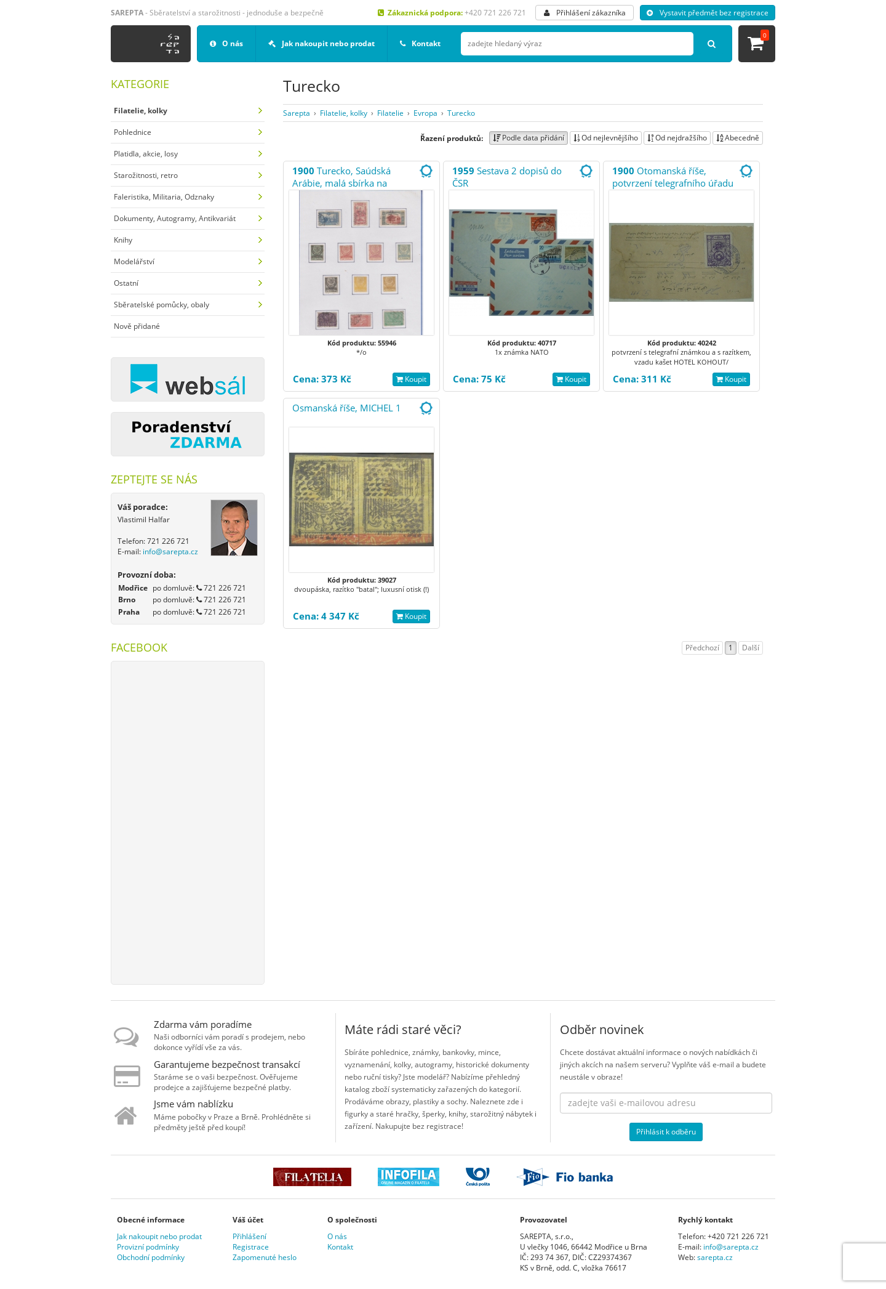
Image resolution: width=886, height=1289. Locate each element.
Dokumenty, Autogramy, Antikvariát (175, 218)
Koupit (411, 379)
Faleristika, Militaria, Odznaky (164, 197)
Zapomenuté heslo (265, 1257)
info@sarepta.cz (170, 551)
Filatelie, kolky (343, 113)
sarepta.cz (715, 1257)
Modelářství (134, 261)
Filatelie (390, 113)
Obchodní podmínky (151, 1257)
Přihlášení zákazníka (585, 12)
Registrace (251, 1247)
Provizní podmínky (148, 1247)
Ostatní (126, 283)
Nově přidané (137, 326)
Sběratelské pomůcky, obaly (161, 304)
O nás (226, 43)
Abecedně (737, 137)
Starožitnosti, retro (146, 175)
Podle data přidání (528, 137)
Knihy (123, 240)
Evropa (425, 113)
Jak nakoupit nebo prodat (321, 43)
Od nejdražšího (677, 137)
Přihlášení (249, 1236)
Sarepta (296, 113)
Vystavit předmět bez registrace (707, 12)
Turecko (461, 113)
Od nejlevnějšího (605, 137)
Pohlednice (132, 132)
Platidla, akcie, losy (146, 153)
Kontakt (420, 43)
